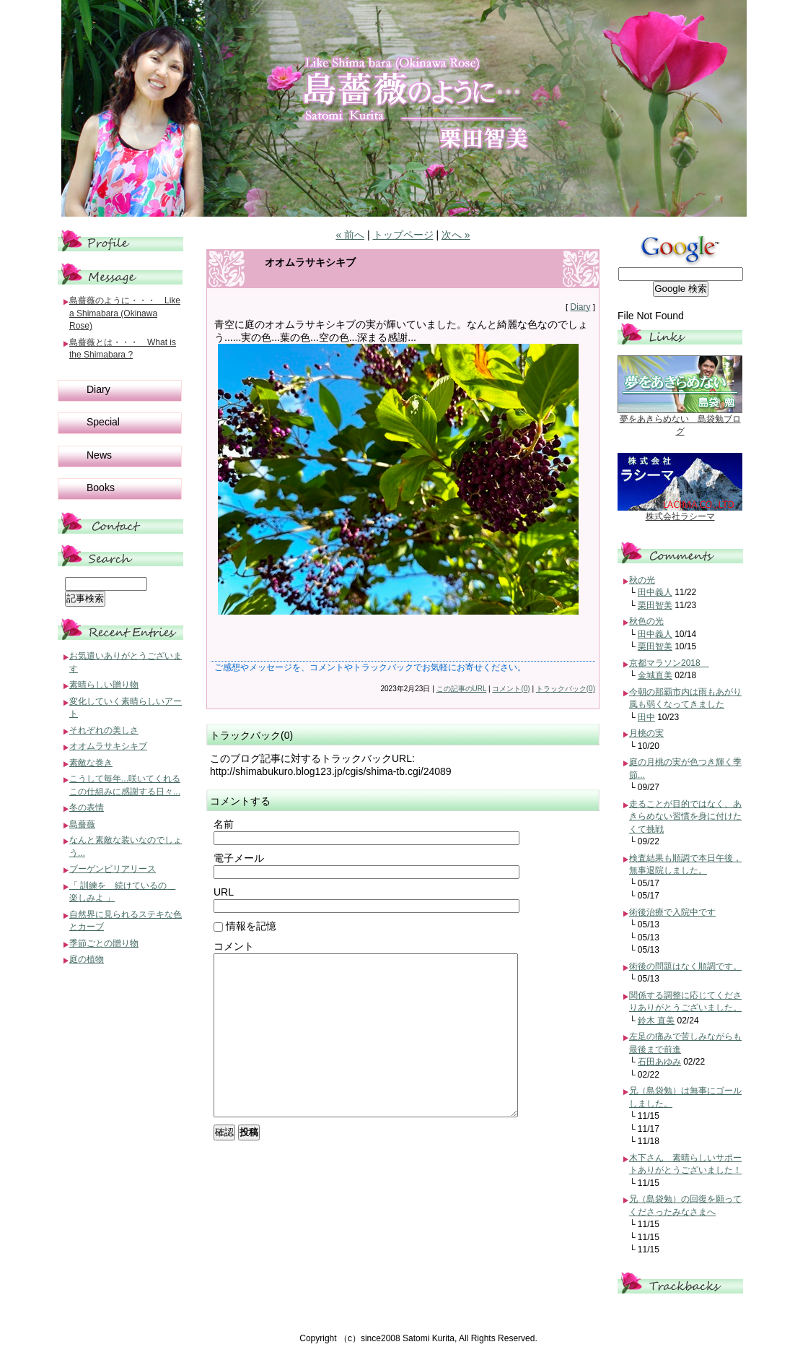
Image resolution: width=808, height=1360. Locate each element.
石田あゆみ (659, 1062)
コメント (234, 946)
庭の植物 (86, 959)
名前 (224, 824)
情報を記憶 (245, 926)
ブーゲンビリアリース (112, 869)
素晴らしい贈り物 (104, 685)
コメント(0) (511, 689)
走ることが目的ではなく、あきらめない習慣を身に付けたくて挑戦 (685, 816)
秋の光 (642, 580)
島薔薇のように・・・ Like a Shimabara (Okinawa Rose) (124, 313)
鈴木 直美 (656, 1020)
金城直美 (655, 675)
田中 (646, 717)
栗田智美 (655, 605)
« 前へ (349, 235)
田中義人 (655, 592)
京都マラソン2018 (669, 663)
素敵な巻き (91, 763)
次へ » (456, 235)
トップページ (403, 235)
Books (101, 487)
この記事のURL (461, 689)
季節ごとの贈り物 (104, 943)
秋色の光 (646, 621)
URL (224, 892)
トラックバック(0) (565, 689)
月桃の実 (646, 733)
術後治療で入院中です (672, 912)
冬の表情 (86, 807)
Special (103, 422)
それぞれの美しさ (104, 730)
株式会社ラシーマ (680, 516)
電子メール (239, 858)
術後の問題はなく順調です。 (685, 966)
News (99, 455)
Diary (580, 307)
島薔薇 (82, 824)
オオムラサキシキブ (108, 746)
